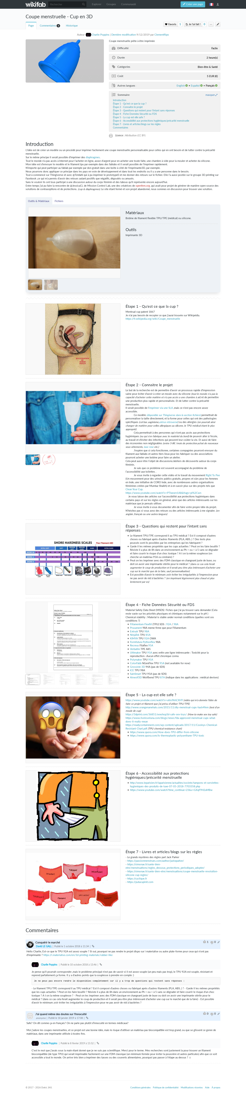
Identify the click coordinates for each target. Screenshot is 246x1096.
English (181, 85)
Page (31, 25)
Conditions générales (140, 1087)
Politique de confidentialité (166, 1087)
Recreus (134, 645)
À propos (216, 1087)
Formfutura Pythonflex (142, 642)
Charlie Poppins (49, 964)
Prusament (136, 627)
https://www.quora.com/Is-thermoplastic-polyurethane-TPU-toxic (167, 735)
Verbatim (135, 649)
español (195, 85)
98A (176, 624)
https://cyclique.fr (137, 878)
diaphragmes (93, 157)
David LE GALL (44, 946)
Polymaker (136, 659)
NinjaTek (134, 634)
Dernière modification (123, 34)
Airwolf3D (136, 677)
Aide (207, 1087)
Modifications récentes (192, 1087)
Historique (72, 25)
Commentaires (48, 25)
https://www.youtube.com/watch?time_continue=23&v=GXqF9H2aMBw (171, 789)
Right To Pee (213, 475)
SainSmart (135, 673)
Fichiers (59, 201)
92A (168, 624)
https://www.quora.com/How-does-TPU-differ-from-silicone (164, 732)
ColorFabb (135, 663)
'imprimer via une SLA (161, 407)
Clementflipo (161, 34)
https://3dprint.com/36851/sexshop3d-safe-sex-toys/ (156, 714)
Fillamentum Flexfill (141, 624)
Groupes (111, 4)
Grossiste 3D (137, 666)
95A (150, 645)
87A (162, 677)
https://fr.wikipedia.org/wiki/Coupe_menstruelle (153, 318)
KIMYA (134, 638)
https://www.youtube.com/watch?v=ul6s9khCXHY (154, 700)
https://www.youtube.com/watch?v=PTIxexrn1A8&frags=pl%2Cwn (163, 492)
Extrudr (134, 631)
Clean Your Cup (134, 489)
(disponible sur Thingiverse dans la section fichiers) (174, 415)
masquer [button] (210, 94)
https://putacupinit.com (140, 881)
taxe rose (149, 446)
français (211, 4)
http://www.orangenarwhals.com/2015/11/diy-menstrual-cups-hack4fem (167, 707)
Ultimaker (135, 652)
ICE (132, 670)
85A (148, 634)
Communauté (128, 4)
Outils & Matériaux (39, 201)
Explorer (96, 4)
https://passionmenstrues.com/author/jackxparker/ (155, 860)
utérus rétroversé (168, 422)
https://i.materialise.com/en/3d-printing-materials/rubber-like (78, 955)
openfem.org (143, 185)
